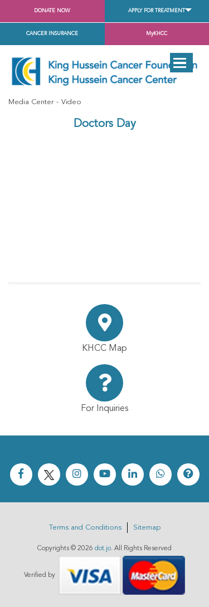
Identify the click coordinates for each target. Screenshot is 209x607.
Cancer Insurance (52, 33)
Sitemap (147, 527)
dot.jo (103, 548)
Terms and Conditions (85, 527)
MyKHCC (156, 33)
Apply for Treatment (156, 10)
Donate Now (52, 10)
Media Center (31, 102)
